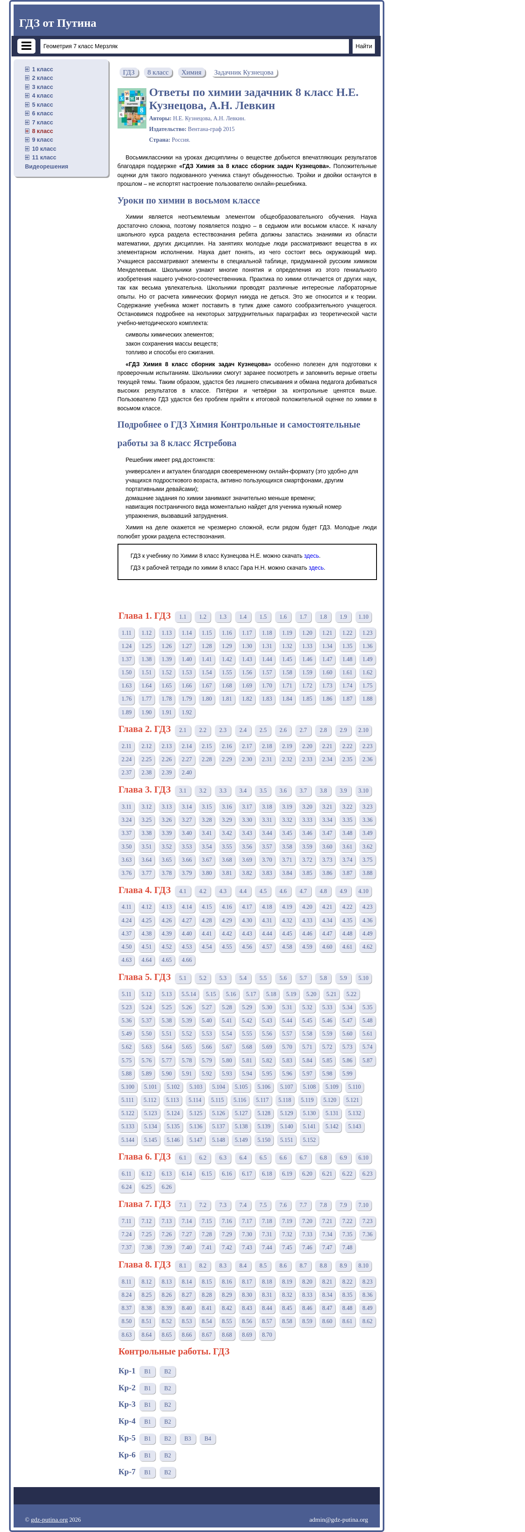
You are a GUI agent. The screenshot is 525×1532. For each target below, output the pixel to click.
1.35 (347, 646)
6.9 (343, 1158)
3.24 (127, 820)
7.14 (187, 1221)
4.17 (247, 907)
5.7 (303, 978)
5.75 (127, 1060)
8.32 (287, 1295)
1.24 (127, 646)
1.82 (247, 699)
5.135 (173, 1126)
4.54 (207, 947)
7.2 (203, 1205)
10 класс (44, 148)
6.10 (363, 1158)
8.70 (267, 1335)
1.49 (368, 659)
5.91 (187, 1074)
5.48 (368, 1020)
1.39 (167, 659)
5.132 (354, 1113)
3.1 (182, 791)
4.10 (363, 891)
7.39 (167, 1247)
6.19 (287, 1174)
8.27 (187, 1295)
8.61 (347, 1321)
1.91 (167, 712)
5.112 (150, 1100)
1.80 (207, 699)
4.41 (207, 934)
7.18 (267, 1221)
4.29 (227, 920)
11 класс (44, 157)
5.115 (217, 1100)
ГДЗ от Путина (58, 22)
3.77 (146, 873)
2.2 (203, 730)
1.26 (167, 646)
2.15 (207, 746)
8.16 (227, 1282)
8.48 (347, 1308)
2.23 (368, 746)
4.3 (223, 891)
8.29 (227, 1295)
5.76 (146, 1060)
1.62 (368, 672)
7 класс (42, 122)
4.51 (146, 947)
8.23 (368, 1282)
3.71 (287, 860)
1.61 (347, 672)
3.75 (368, 860)
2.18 (267, 746)
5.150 (264, 1140)
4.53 (187, 947)
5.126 (218, 1113)
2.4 (243, 730)
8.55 (227, 1321)
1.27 (187, 646)
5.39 (187, 1020)
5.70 (287, 1047)
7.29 (227, 1234)
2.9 (343, 730)
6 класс (42, 113)
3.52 (167, 847)
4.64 (146, 960)
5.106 (264, 1087)
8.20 (307, 1282)
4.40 (187, 934)
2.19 (287, 746)
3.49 (368, 833)
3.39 (167, 833)
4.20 (307, 907)
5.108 (309, 1087)
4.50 (127, 947)
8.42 (227, 1308)
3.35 (347, 820)
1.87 (347, 699)
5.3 (223, 978)
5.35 (368, 1007)
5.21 (331, 994)
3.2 (203, 791)
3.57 (267, 847)
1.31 (267, 646)
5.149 (241, 1140)
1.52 (167, 672)
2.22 (347, 746)
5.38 (167, 1020)
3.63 (127, 860)
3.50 (127, 847)
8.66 (187, 1335)
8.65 (167, 1335)
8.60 (327, 1321)
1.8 (323, 617)
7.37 (127, 1247)
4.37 (127, 934)
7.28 (207, 1234)
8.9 (343, 1266)
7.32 (287, 1234)
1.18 (267, 633)
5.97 (307, 1074)
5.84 (307, 1060)
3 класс (42, 87)
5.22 (351, 994)
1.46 (307, 659)
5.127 (241, 1113)
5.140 (286, 1126)
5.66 (207, 1047)
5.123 (150, 1113)
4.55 (227, 947)
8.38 (146, 1308)
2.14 (187, 746)
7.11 (127, 1221)
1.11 (127, 633)
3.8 (323, 791)
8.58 (287, 1321)
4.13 (167, 907)
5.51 (167, 1034)
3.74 (347, 860)
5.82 (267, 1060)
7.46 (307, 1247)
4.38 (146, 934)
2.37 (127, 773)
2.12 (146, 746)
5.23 (127, 1007)
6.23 (368, 1174)
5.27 (207, 1007)
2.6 (283, 730)
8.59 (307, 1321)
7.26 (167, 1234)
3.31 (267, 820)
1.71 (287, 686)
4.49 (368, 934)
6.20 (307, 1174)
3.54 (207, 847)
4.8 (323, 891)
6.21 (327, 1174)
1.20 (307, 633)
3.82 (247, 873)
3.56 (247, 847)
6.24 (127, 1187)
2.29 (227, 759)
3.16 (227, 807)
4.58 (287, 947)
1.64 (146, 686)
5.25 (167, 1007)
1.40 (187, 659)
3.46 (307, 833)
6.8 (323, 1158)
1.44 (267, 659)
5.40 (207, 1020)
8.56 (247, 1321)
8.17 (247, 1282)
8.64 (146, 1335)
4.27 (187, 920)
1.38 (146, 659)
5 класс (42, 104)
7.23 (368, 1221)
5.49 (127, 1034)
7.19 (287, 1221)
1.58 (287, 672)
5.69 (267, 1047)
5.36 (127, 1020)
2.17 (247, 746)
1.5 (263, 617)
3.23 (368, 807)
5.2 (203, 978)
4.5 (263, 891)
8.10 (363, 1266)
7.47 (327, 1247)
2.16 (227, 746)
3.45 (287, 833)
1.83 (267, 699)
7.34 (327, 1234)
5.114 (194, 1100)
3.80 (207, 873)
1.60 (327, 672)
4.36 (368, 920)
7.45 (287, 1247)
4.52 (167, 947)
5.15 (211, 994)
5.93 (227, 1074)
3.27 (187, 820)
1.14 (187, 633)
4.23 (368, 907)
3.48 (347, 833)
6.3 (223, 1158)
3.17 (247, 807)
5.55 (247, 1034)
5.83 (287, 1060)
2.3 (223, 730)
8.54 (207, 1321)
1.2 (203, 617)
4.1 (182, 891)
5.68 (247, 1047)
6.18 (267, 1174)
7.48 (347, 1247)
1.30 (247, 646)
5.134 (150, 1126)
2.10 (363, 730)
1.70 (267, 686)
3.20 (307, 807)
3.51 (146, 847)
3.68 (227, 860)
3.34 (327, 820)
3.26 (167, 820)
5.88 (127, 1074)
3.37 (127, 833)
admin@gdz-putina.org (338, 1519)
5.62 (127, 1047)
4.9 (343, 891)
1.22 (347, 633)
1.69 (247, 686)
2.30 (247, 759)
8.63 (127, 1335)
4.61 (347, 947)
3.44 (267, 833)
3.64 (146, 860)
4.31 (267, 920)
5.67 (227, 1047)
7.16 (227, 1221)
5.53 (207, 1034)
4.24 (127, 920)
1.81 (227, 699)
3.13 (167, 807)
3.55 (227, 847)
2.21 (327, 746)
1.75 (368, 686)
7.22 (347, 1221)
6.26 (167, 1187)
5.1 (182, 978)
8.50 (127, 1321)
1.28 (207, 646)
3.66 (187, 860)
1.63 (127, 686)
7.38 (146, 1247)
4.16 (227, 907)
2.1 (182, 730)
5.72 (327, 1047)
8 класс (42, 131)
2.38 (146, 773)
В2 (167, 1371)
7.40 (187, 1247)
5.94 (247, 1074)
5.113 (172, 1100)
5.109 (332, 1087)
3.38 (146, 833)
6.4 (243, 1158)
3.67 (207, 860)
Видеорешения (46, 166)
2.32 (287, 759)
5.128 (264, 1113)
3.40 (187, 833)
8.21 (327, 1282)
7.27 (187, 1234)
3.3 (223, 791)
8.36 (368, 1295)
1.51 (146, 672)
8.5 (263, 1266)
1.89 (127, 712)
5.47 (347, 1020)
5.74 (368, 1047)
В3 (187, 1439)
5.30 (267, 1007)
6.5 (263, 1158)
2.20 (307, 746)
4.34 (327, 920)
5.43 (267, 1020)
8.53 (187, 1321)
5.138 (241, 1126)
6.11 (127, 1174)
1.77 (146, 699)
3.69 (247, 860)
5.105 (241, 1087)
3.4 (243, 791)
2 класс (42, 78)
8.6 (283, 1266)
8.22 (347, 1282)
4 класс (42, 95)
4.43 (247, 934)
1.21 (327, 633)
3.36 (368, 820)
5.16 (231, 994)
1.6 (283, 617)
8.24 (127, 1295)
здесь (311, 555)
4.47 (327, 934)
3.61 (347, 847)
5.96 (287, 1074)
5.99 (347, 1074)
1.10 (363, 617)
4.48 (347, 934)
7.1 (182, 1205)
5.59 (327, 1034)
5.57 (287, 1034)
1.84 (287, 699)
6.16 (227, 1174)
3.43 (247, 833)
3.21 (327, 807)
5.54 (227, 1034)
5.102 (173, 1087)
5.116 (239, 1100)
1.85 (307, 699)
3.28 (207, 820)
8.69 (247, 1335)
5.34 (347, 1007)
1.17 (247, 633)
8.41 (207, 1308)
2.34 (327, 759)
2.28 (207, 759)
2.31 (267, 759)
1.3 (223, 617)
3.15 (207, 807)
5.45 (307, 1020)
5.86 (347, 1060)
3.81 (227, 873)
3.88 (368, 873)
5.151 (286, 1140)
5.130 (309, 1113)
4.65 (167, 960)
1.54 (207, 672)
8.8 (323, 1266)
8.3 (223, 1266)
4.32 (287, 920)
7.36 (368, 1234)
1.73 (327, 686)
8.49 (368, 1308)
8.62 (368, 1321)
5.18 (271, 994)
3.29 (227, 820)
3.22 (347, 807)
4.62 (368, 947)
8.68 (227, 1335)
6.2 (203, 1158)
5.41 (227, 1020)
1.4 (243, 617)
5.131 (332, 1113)
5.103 (195, 1087)
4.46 (307, 934)
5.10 (363, 978)
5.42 (247, 1020)
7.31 (267, 1234)
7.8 (323, 1205)
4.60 (327, 947)
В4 (208, 1439)
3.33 (307, 820)
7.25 (146, 1234)
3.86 (327, 873)
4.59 (307, 947)
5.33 (327, 1007)
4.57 (267, 947)
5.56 (267, 1034)
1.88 (368, 699)
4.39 (167, 934)
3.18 (267, 807)
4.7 (303, 891)
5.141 (309, 1126)
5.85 (327, 1060)
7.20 (307, 1221)
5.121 (352, 1100)
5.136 (195, 1126)
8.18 (267, 1282)
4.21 (327, 907)
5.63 (146, 1047)
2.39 (167, 773)
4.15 (207, 907)
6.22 (347, 1174)
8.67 (207, 1335)
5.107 (286, 1087)
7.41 (207, 1247)
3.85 (307, 873)
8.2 (203, 1266)
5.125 (195, 1113)
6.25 (146, 1187)
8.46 (307, 1308)
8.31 (267, 1295)
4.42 (227, 934)
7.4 (243, 1205)
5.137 (218, 1126)
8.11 (127, 1282)
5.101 (150, 1087)
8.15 (207, 1282)
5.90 (167, 1074)
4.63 (127, 960)
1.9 (343, 617)
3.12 (146, 807)
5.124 (173, 1113)
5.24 (146, 1007)
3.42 (227, 833)
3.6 (283, 791)
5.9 (343, 978)
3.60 (327, 847)
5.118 (284, 1100)
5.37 (146, 1020)
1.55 (227, 672)
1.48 (347, 659)
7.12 (146, 1221)
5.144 (127, 1140)
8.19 (287, 1282)
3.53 (187, 847)
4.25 (146, 920)
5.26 (187, 1007)
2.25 (146, 759)
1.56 (247, 672)
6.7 (303, 1158)
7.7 (303, 1205)
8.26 (167, 1295)
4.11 (127, 907)
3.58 (287, 847)
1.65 (167, 686)
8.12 (146, 1282)
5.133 (127, 1126)
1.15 (207, 633)
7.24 (127, 1234)
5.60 (347, 1034)
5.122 (127, 1113)
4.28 (207, 920)
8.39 (167, 1308)
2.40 (187, 773)
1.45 (287, 659)
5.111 (127, 1100)
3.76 (127, 873)
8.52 (167, 1321)
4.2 (203, 891)
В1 (147, 1371)
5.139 (264, 1126)
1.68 (227, 686)
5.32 (307, 1007)
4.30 (247, 920)
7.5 (263, 1205)
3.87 (347, 873)
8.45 (287, 1308)
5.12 (146, 994)
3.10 (363, 791)
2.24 (127, 759)
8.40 (187, 1308)
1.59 (307, 672)
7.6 (283, 1205)
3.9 (343, 791)
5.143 (354, 1126)
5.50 (146, 1034)
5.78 (187, 1060)
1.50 (127, 672)
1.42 (227, 659)
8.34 (327, 1295)
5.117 (262, 1100)
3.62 (368, 847)
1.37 (127, 659)
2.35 (347, 759)
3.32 (287, 820)
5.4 (243, 978)
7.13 (167, 1221)
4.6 (283, 891)
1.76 (127, 699)
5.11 (127, 994)
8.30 (247, 1295)
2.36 (368, 759)
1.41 (207, 659)
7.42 (227, 1247)
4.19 (287, 907)
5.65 (187, 1047)
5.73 (347, 1047)
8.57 (267, 1321)
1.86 (327, 699)
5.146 (173, 1140)
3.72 (307, 860)
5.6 (283, 978)
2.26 (167, 759)
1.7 (303, 617)
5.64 (167, 1047)
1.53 (187, 672)
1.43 (247, 659)
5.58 (307, 1034)
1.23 (368, 633)
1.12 (146, 633)
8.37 (127, 1308)
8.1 (182, 1266)
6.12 (146, 1174)
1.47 (327, 659)
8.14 (187, 1282)
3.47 (327, 833)
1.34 (327, 646)
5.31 (287, 1007)
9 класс (42, 139)
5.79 (207, 1060)
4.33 (307, 920)
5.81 (247, 1060)
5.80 (227, 1060)
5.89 (146, 1074)
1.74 (347, 686)
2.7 (303, 730)
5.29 (247, 1007)
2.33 (307, 759)
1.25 (146, 646)
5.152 (309, 1140)
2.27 (187, 759)
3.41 (207, 833)
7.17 (247, 1221)
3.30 (247, 820)
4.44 (267, 934)
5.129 (286, 1113)
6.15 (207, 1174)
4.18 (267, 907)
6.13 (167, 1174)
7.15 (207, 1221)
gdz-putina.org (49, 1519)
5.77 (167, 1060)
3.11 (127, 807)
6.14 (187, 1174)
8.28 (207, 1295)
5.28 (227, 1007)
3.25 (146, 820)
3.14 (187, 807)
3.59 (307, 847)
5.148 (218, 1140)
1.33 (307, 646)
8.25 (146, 1295)
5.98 (327, 1074)
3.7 (303, 791)
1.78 (167, 699)
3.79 (187, 873)
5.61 (368, 1034)
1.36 (368, 646)
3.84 (287, 873)
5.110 (354, 1087)
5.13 (167, 994)
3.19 (287, 807)
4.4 (243, 891)
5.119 (307, 1100)
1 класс (42, 69)
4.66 (187, 960)
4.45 (287, 934)
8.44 (267, 1308)
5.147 (195, 1140)
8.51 (146, 1321)
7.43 (247, 1247)
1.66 (187, 686)
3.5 (263, 791)
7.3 (223, 1205)
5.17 (251, 994)
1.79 (187, 699)
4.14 (187, 907)
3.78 (167, 873)
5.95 (267, 1074)
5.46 (327, 1020)
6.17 (247, 1174)
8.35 (347, 1295)
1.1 (182, 617)
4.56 (247, 947)
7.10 (363, 1205)
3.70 (267, 860)
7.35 (347, 1234)
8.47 (327, 1308)
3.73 (327, 860)
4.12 (146, 907)
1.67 (207, 686)
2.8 (323, 730)
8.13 (167, 1282)
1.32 (287, 646)
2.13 (167, 746)
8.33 (307, 1295)
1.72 (307, 686)
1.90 (146, 712)
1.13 (167, 633)
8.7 (303, 1266)
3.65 (167, 860)
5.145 (150, 1140)
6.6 (283, 1158)
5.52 (187, 1034)
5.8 (323, 978)
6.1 (182, 1158)
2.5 (263, 730)
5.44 (287, 1020)
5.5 (263, 978)
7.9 (343, 1205)
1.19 (287, 633)
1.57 (267, 672)
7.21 (327, 1221)
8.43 (247, 1308)
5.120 (330, 1100)
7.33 (307, 1234)
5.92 (207, 1074)
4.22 (347, 907)
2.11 (127, 746)
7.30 (247, 1234)
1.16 (227, 633)
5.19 (291, 994)
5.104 (218, 1087)
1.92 (187, 712)
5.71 (307, 1047)
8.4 (243, 1266)
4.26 (167, 920)
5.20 (311, 994)
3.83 (267, 873)
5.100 (127, 1087)
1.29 (227, 646)
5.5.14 (188, 994)
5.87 (368, 1060)
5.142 (332, 1126)
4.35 (347, 920)
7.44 (267, 1247)
